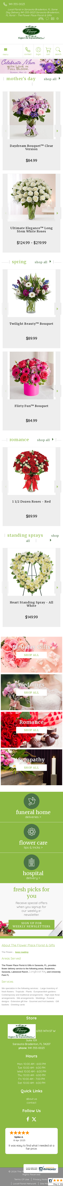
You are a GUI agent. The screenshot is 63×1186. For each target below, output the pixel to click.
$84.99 (31, 160)
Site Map (45, 1183)
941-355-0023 (17, 4)
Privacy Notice (41, 1179)
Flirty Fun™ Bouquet (32, 406)
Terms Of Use (21, 1179)
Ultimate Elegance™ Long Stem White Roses (31, 229)
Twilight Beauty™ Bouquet (31, 324)
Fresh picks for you (31, 901)
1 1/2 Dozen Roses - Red (31, 501)
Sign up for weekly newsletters (31, 924)
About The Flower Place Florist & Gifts (28, 945)
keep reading (21, 952)
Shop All (50, 79)
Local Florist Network (24, 1183)
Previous (5, 131)
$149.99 (31, 617)
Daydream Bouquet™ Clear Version (31, 147)
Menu (5, 54)
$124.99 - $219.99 (31, 242)
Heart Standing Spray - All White (31, 604)
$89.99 (31, 338)
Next (57, 131)
